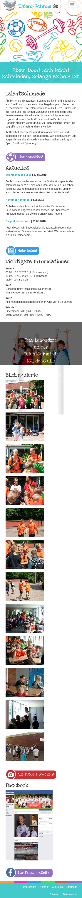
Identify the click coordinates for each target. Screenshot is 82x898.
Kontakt (44, 886)
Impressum (29, 886)
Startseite (71, 886)
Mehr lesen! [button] (27, 251)
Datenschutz (70, 894)
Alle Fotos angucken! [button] (36, 774)
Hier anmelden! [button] (30, 157)
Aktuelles (57, 886)
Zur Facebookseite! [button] (34, 872)
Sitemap (54, 894)
